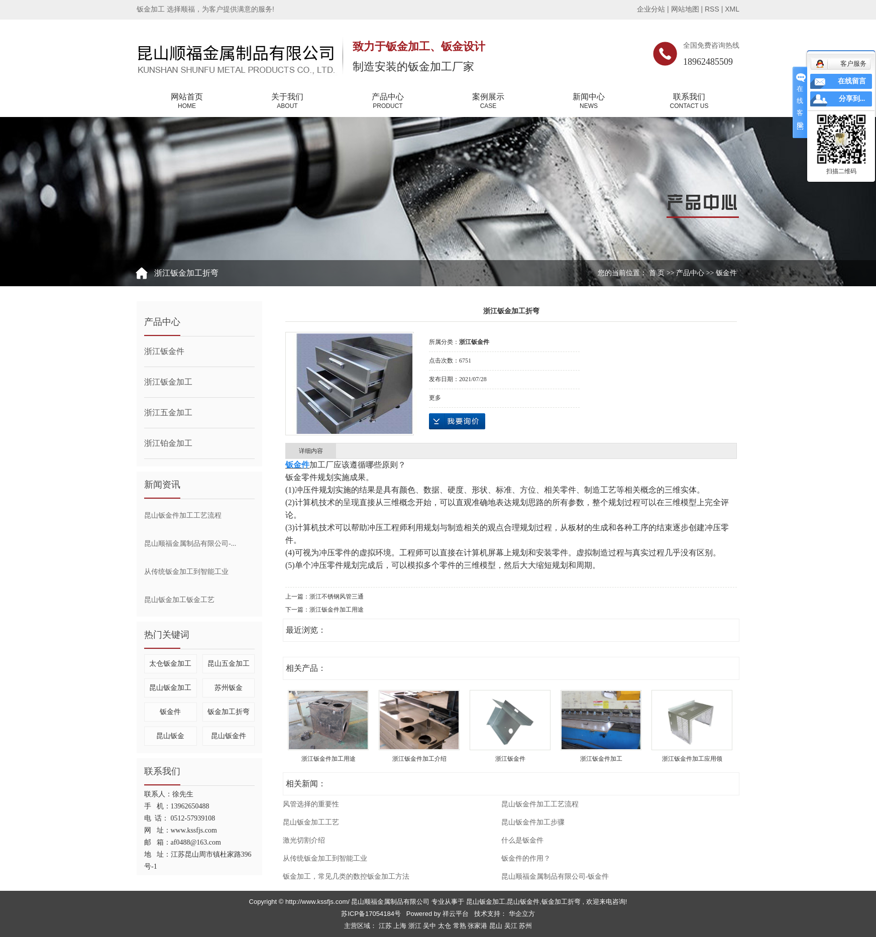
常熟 (460, 925)
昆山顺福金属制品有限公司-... (190, 543)
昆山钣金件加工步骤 (533, 822)
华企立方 (521, 913)
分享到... (852, 98)
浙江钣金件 (164, 351)
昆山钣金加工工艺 (311, 822)
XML (732, 9)
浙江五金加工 (168, 412)
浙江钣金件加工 (601, 758)
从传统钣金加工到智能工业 (186, 571)
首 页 (657, 273)
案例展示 (488, 101)
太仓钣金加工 (170, 663)
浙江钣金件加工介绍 (419, 758)
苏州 (525, 925)
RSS (712, 9)
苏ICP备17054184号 (371, 913)
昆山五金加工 (228, 663)
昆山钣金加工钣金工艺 (179, 600)
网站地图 (686, 9)
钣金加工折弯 (228, 712)
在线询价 (457, 421)
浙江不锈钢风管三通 (336, 596)
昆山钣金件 (228, 736)
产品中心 (388, 101)
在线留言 (852, 81)
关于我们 (287, 101)
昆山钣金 (170, 736)
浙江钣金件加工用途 (336, 609)
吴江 (511, 925)
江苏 (386, 925)
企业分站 (651, 9)
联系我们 (689, 101)
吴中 (430, 925)
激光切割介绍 (304, 840)
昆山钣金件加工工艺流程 (183, 515)
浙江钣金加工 (168, 382)
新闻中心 (588, 101)
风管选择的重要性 (311, 804)
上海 (400, 925)
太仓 (445, 925)
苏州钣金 (228, 687)
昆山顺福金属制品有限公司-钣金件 (555, 876)
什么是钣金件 (522, 840)
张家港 (478, 925)
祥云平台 (456, 913)
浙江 (415, 925)
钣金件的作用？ (526, 858)
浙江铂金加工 (168, 443)
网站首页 (187, 101)
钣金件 (726, 273)
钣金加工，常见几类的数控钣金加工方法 (346, 876)
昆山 (496, 925)
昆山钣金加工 (170, 687)
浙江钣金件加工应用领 (692, 758)
